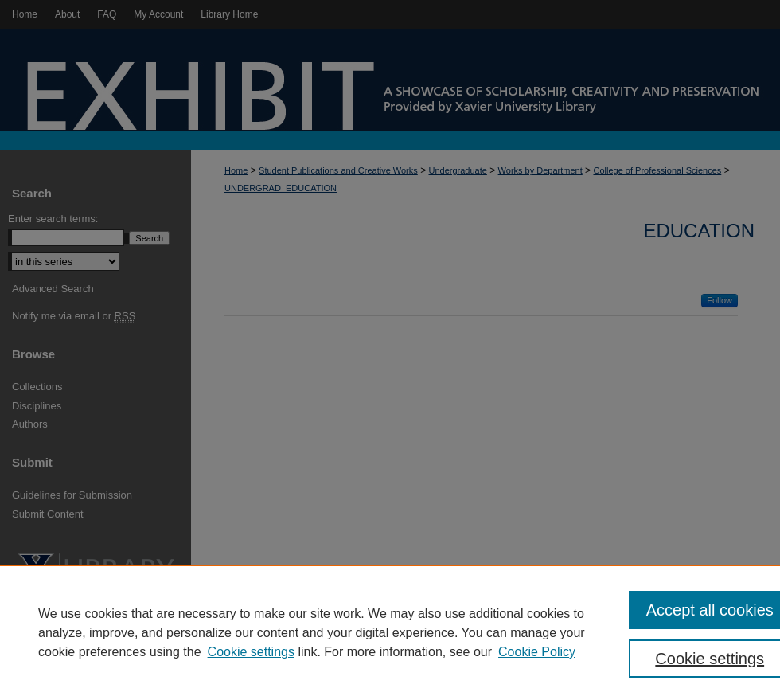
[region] (390, 632)
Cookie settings (251, 652)
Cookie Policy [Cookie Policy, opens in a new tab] (536, 652)
